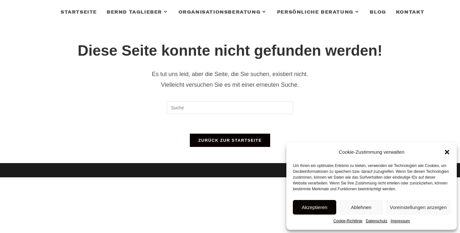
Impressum (400, 221)
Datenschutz (376, 221)
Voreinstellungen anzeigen (418, 207)
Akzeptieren (314, 207)
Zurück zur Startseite (230, 140)
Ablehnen (361, 207)
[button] (447, 152)
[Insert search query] (230, 107)
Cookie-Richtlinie (347, 221)
